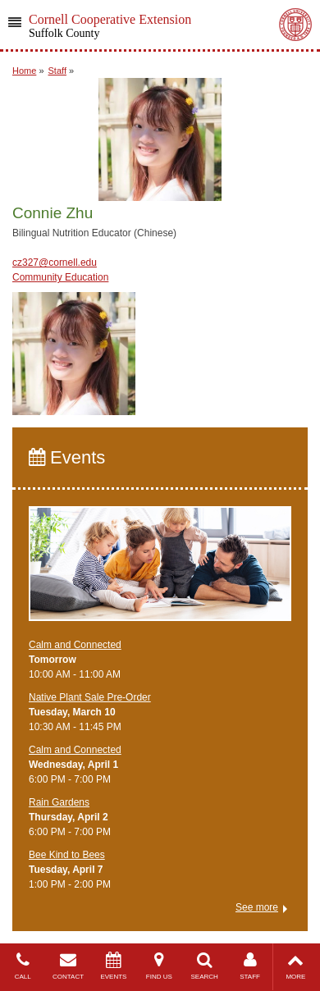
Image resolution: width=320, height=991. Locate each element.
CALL (22, 966)
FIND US (158, 966)
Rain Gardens (59, 802)
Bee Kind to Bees (67, 855)
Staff (57, 70)
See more (256, 907)
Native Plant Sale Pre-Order (90, 697)
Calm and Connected (75, 645)
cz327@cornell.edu (54, 262)
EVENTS (113, 966)
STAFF (249, 966)
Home (24, 70)
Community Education (60, 277)
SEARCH (204, 966)
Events (67, 457)
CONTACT (67, 966)
